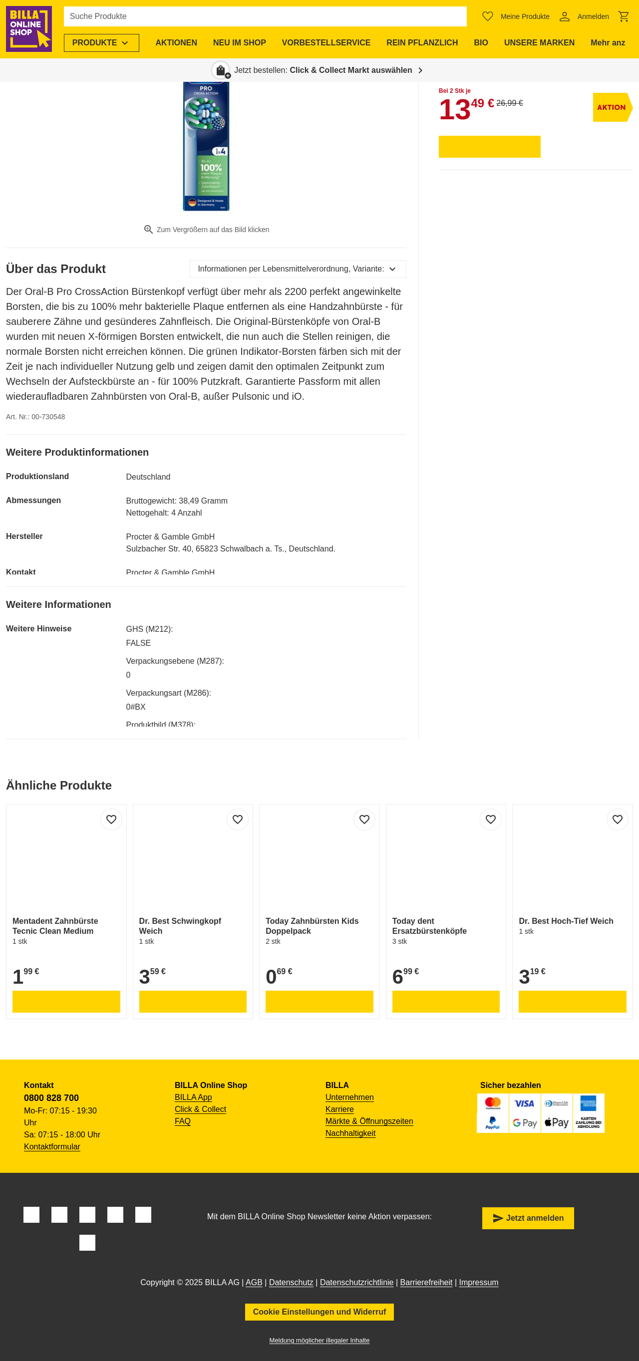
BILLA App (193, 1097)
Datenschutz (291, 1282)
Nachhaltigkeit (350, 1133)
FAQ (183, 1121)
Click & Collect (200, 1109)
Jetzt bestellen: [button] (323, 70)
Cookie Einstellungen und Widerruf (319, 1312)
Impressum (479, 1282)
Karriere (339, 1109)
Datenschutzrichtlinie (357, 1282)
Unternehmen (349, 1097)
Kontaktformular (52, 1146)
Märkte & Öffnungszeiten (369, 1121)
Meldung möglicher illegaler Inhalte (320, 1340)
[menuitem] (102, 43)
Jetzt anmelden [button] (528, 1218)
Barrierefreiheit (426, 1282)
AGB (254, 1282)
